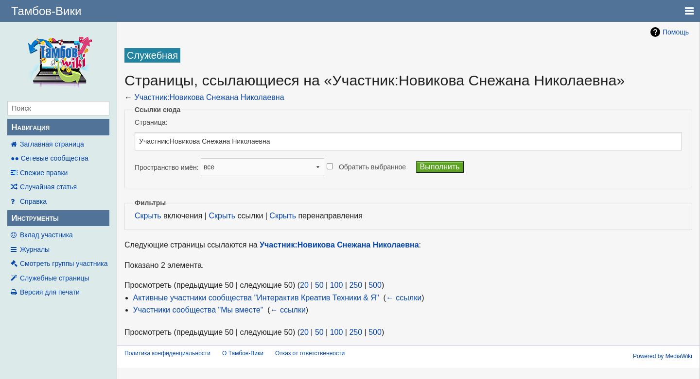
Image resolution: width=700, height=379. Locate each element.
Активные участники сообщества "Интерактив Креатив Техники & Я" (256, 298)
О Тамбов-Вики (242, 353)
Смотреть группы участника (63, 263)
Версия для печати (50, 292)
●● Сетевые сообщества (49, 158)
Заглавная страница (52, 144)
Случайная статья (48, 187)
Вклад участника (46, 235)
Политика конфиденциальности (167, 353)
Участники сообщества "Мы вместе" (198, 310)
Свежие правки (44, 173)
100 (336, 285)
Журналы (35, 249)
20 (304, 285)
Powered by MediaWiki (662, 356)
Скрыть (148, 216)
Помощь (676, 32)
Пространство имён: (167, 167)
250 (355, 285)
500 (375, 285)
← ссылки (403, 298)
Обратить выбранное (372, 167)
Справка (33, 201)
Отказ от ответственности (310, 353)
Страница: (151, 122)
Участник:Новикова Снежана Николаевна (209, 97)
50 (319, 285)
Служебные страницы (54, 278)
